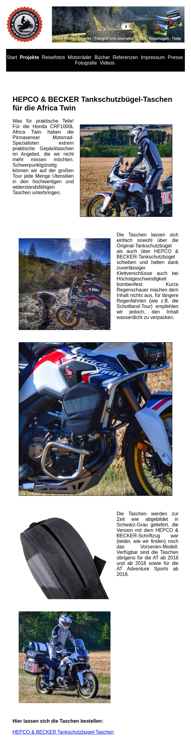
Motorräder (80, 57)
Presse (175, 57)
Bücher (102, 57)
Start (12, 57)
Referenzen (125, 57)
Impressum (153, 57)
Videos (107, 62)
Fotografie (86, 62)
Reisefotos (53, 57)
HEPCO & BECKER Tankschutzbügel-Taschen (63, 732)
